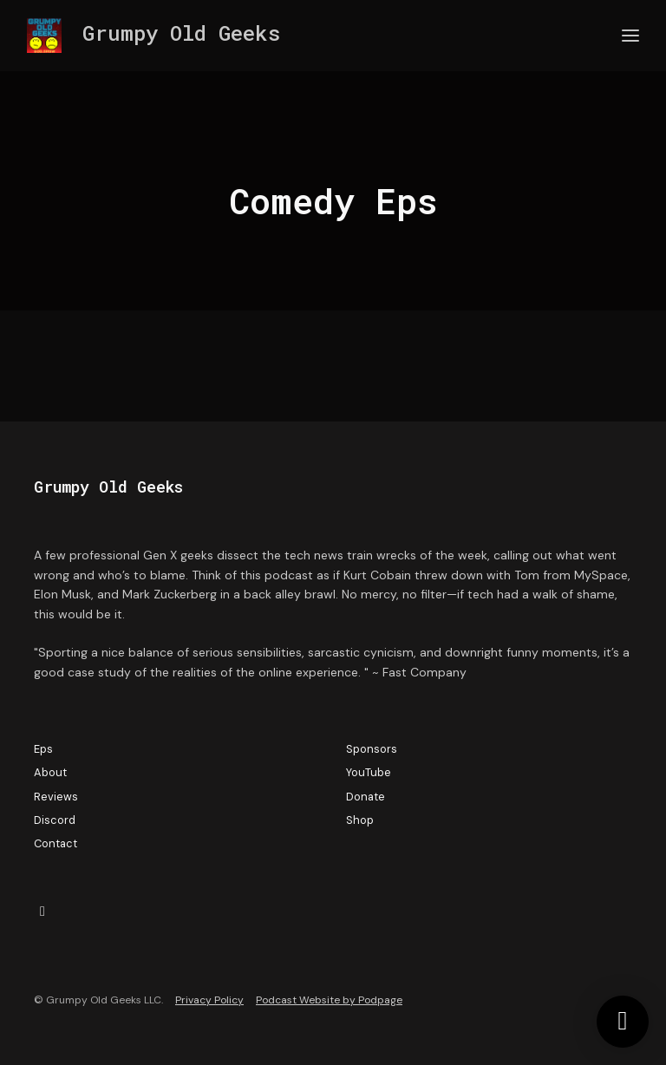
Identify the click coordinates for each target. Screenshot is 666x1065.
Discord (54, 820)
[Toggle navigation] (630, 36)
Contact (55, 843)
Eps (43, 749)
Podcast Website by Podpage (329, 1000)
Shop (360, 820)
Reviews (56, 796)
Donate (365, 796)
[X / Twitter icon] (42, 911)
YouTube (368, 772)
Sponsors (371, 749)
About (50, 772)
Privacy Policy (209, 1000)
